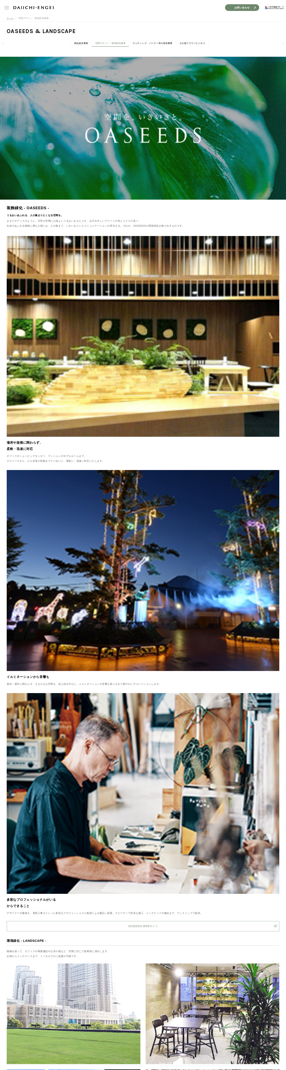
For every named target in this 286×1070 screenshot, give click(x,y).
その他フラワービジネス (192, 43)
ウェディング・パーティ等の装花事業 (152, 43)
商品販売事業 (81, 43)
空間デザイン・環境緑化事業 (110, 43)
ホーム (10, 18)
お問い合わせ (242, 7)
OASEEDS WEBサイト (143, 926)
